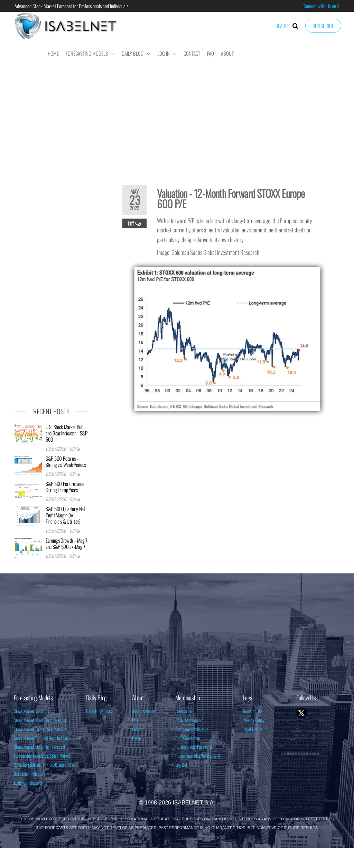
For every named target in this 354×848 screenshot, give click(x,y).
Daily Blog (132, 53)
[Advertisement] (177, 121)
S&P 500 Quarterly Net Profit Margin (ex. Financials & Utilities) (65, 515)
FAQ (210, 53)
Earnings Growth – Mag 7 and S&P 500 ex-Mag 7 (66, 543)
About (227, 53)
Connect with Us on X (320, 6)
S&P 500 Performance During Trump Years (65, 487)
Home (53, 53)
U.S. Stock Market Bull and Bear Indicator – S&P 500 (66, 433)
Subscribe (323, 25)
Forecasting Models (87, 53)
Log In (163, 53)
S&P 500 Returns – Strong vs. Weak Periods (66, 461)
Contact (192, 53)
